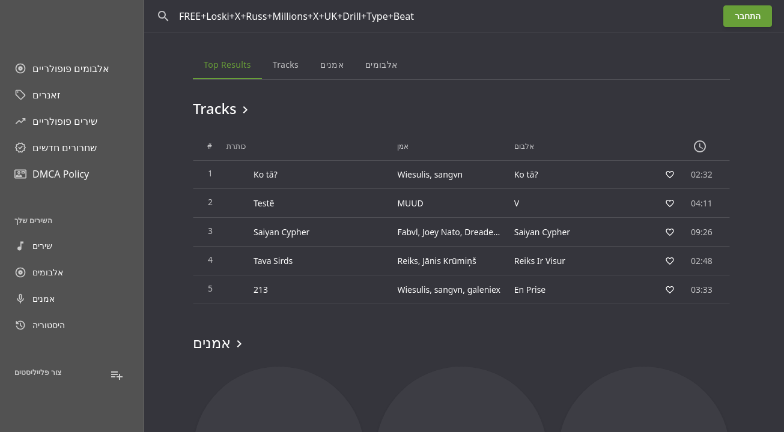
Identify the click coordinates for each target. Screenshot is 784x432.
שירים (33, 246)
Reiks (407, 260)
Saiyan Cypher (542, 232)
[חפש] (163, 16)
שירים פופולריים (55, 121)
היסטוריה (39, 325)
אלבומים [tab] (381, 64)
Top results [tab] (227, 64)
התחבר (748, 16)
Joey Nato (441, 232)
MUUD (410, 203)
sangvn (448, 174)
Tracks (222, 108)
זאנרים (37, 94)
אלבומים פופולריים (61, 68)
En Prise (529, 289)
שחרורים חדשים (55, 147)
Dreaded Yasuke (496, 232)
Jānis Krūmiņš (449, 260)
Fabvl (407, 232)
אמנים (34, 299)
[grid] (461, 218)
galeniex (483, 289)
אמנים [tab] (332, 64)
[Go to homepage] (72, 24)
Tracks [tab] (285, 64)
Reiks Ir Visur (539, 260)
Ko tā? (526, 174)
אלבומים (38, 272)
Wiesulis (413, 174)
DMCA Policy (51, 174)
